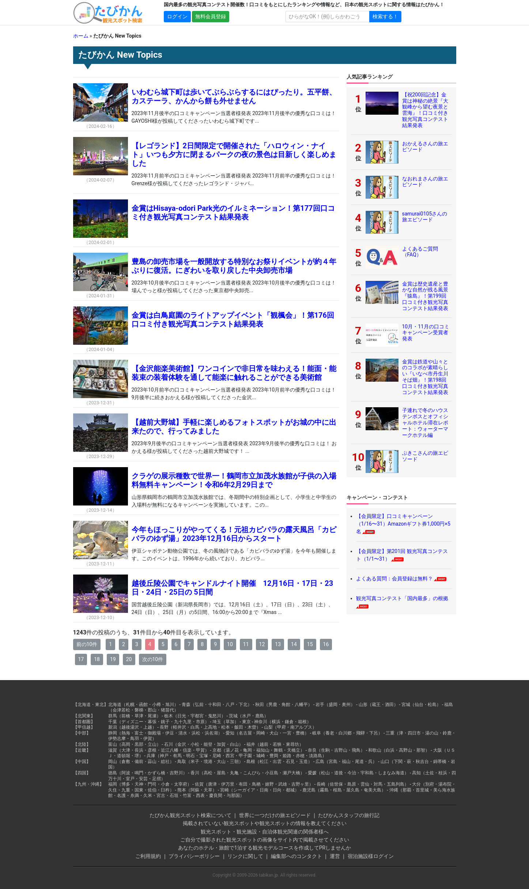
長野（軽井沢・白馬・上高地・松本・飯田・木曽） (210, 727)
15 (310, 644)
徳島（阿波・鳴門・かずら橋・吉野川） (147, 772)
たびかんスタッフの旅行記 (348, 815)
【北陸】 (82, 744)
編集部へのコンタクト (296, 856)
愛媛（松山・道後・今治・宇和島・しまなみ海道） (358, 772)
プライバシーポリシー (194, 856)
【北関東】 (84, 715)
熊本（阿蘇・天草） (197, 790)
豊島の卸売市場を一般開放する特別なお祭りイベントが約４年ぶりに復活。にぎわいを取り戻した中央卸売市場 (234, 266)
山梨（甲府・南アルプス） (290, 727)
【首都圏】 (84, 721)
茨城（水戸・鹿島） (248, 715)
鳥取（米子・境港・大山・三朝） (210, 761)
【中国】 (82, 761)
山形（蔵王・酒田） (378, 704)
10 (230, 644)
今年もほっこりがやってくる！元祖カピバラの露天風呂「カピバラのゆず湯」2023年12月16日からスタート (234, 534)
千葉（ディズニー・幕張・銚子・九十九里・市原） (158, 721)
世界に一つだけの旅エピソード (275, 815)
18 (97, 659)
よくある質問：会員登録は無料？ (394, 578)
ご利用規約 (148, 856)
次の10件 (152, 659)
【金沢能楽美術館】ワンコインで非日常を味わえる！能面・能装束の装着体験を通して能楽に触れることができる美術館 (234, 373)
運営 (335, 856)
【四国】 (82, 772)
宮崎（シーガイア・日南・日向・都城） (259, 790)
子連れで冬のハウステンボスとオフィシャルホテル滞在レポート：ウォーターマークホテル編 (425, 422)
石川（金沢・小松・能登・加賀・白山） (203, 744)
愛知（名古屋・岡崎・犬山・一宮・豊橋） (267, 733)
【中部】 (82, 733)
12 (262, 644)
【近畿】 (82, 750)
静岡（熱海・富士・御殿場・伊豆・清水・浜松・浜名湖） (165, 733)
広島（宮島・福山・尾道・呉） (346, 761)
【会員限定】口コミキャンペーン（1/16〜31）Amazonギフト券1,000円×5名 (403, 523)
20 (129, 659)
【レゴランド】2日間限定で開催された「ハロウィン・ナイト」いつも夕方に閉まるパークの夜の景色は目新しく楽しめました (234, 154)
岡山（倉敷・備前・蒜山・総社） (141, 761)
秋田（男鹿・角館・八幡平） (283, 704)
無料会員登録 (210, 16)
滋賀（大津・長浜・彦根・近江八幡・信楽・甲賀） (158, 750)
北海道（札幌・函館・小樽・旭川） (143, 704)
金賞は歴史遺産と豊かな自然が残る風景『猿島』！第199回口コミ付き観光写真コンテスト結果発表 (425, 296)
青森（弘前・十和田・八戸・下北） (217, 704)
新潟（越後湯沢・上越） (132, 727)
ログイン (177, 16)
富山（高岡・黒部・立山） (134, 744)
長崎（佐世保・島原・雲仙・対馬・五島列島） (363, 784)
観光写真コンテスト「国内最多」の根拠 (402, 598)
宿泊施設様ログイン (371, 856)
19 (113, 659)
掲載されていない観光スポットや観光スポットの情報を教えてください (265, 823)
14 (294, 644)
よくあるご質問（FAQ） (420, 252)
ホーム (80, 36)
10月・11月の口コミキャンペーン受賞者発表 (425, 333)
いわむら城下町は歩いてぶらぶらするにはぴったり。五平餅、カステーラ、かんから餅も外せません (234, 96)
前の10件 (87, 644)
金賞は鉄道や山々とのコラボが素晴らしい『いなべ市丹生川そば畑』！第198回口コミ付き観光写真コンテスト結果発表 (425, 377)
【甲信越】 (84, 727)
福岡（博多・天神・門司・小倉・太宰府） (150, 784)
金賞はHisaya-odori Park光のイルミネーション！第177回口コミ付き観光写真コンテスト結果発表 (233, 212)
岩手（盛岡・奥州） (335, 704)
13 (278, 644)
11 (246, 644)
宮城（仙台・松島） (421, 704)
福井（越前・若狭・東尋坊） (274, 744)
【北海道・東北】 (90, 704)
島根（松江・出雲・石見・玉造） (279, 761)
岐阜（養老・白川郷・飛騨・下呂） (347, 733)
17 (81, 659)
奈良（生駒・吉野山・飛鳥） (336, 750)
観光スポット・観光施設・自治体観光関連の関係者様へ (265, 832)
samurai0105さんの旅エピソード (424, 217)
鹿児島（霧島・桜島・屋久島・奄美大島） (344, 790)
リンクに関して (245, 856)
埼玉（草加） (225, 721)
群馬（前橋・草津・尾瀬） (134, 715)
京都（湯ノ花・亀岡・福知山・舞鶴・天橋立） (258, 750)
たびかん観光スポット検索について (190, 815)
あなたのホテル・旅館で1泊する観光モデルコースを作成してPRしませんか (264, 848)
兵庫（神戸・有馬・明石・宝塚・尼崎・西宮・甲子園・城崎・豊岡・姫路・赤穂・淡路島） (236, 755)
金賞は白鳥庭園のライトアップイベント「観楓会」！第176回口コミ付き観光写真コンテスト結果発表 (233, 319)
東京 (246, 721)
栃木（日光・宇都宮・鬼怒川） (195, 715)
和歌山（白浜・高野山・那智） (399, 750)
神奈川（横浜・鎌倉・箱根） (282, 721)
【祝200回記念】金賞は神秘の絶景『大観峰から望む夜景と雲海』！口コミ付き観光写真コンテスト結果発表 (425, 110)
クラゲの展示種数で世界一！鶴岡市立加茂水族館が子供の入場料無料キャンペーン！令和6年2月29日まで (234, 480)
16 (326, 644)
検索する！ (385, 16)
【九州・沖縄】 (88, 784)
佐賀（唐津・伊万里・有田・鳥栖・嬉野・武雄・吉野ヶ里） (254, 784)
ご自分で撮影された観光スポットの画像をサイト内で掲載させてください (264, 840)
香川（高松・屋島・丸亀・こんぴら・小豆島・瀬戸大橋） (247, 772)
